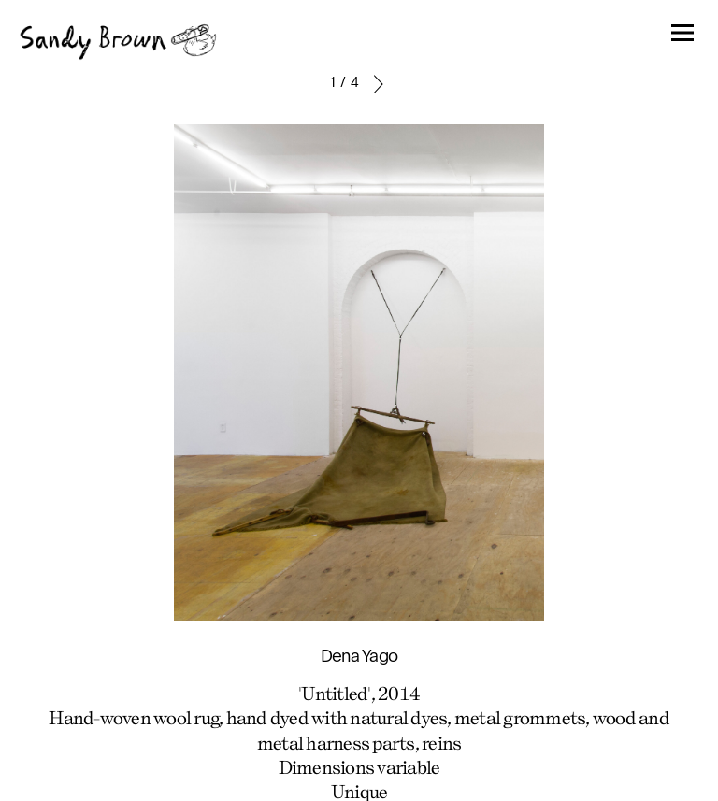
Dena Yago (359, 657)
